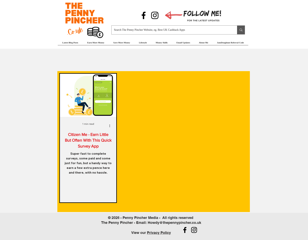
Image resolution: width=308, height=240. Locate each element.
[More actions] (111, 125)
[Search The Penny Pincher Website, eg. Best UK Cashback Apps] (171, 30)
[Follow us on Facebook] (143, 15)
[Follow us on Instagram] (155, 15)
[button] (96, 44)
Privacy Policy (159, 233)
